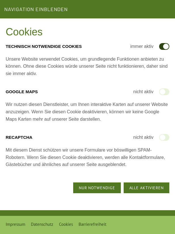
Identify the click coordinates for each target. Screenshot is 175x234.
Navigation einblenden (36, 9)
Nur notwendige (97, 187)
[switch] (164, 91)
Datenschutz (42, 224)
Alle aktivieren (146, 187)
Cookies (66, 224)
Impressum (15, 224)
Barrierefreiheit (92, 224)
